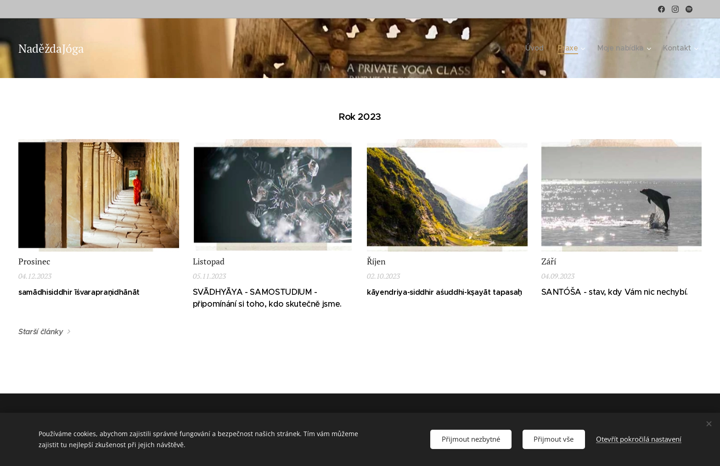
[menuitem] (542, 48)
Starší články (40, 332)
